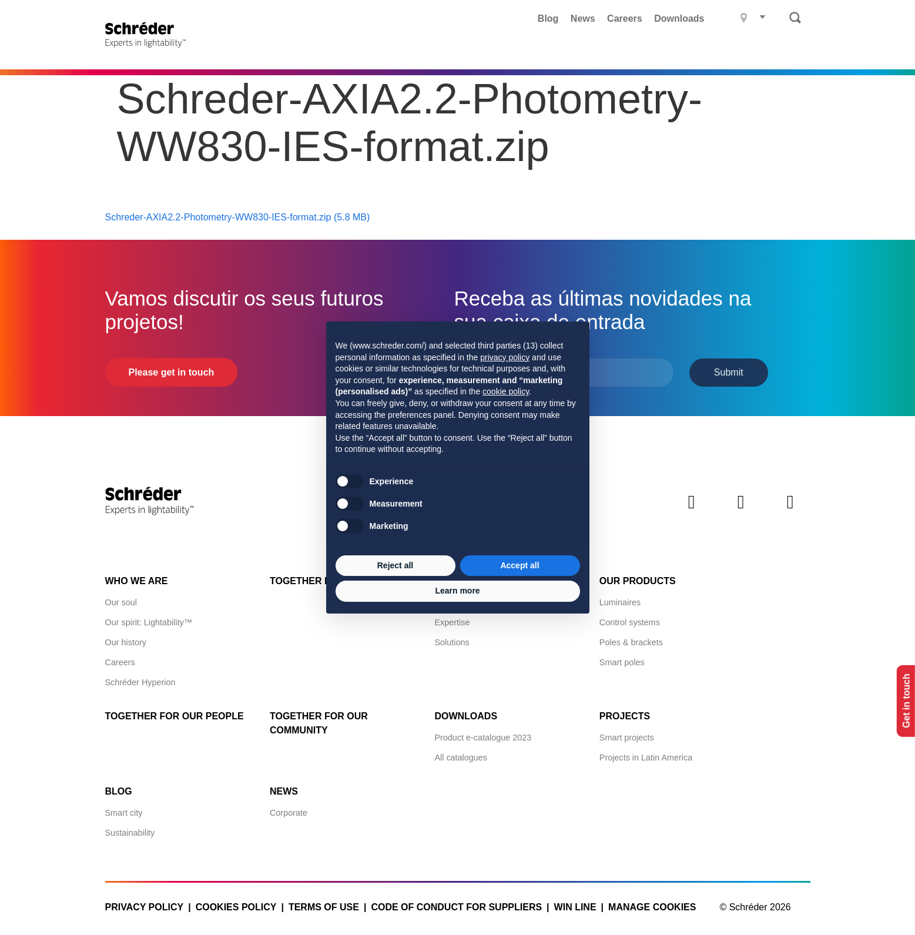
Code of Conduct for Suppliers (456, 904)
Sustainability (130, 829)
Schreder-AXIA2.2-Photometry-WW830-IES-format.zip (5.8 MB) (237, 214)
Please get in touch (171, 369)
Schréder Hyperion (140, 678)
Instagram (741, 509)
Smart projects (626, 734)
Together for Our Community (319, 720)
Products (363, 50)
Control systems (629, 619)
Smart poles (622, 658)
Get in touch (902, 701)
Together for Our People (174, 713)
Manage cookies (652, 904)
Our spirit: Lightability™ (149, 619)
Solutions (451, 639)
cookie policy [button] (505, 391)
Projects (434, 50)
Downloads (679, 19)
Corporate (288, 809)
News (583, 19)
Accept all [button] (519, 565)
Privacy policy (144, 904)
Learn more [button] (457, 590)
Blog (548, 19)
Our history (125, 639)
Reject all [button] (395, 565)
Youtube (790, 509)
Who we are (136, 577)
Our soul (121, 599)
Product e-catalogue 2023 (482, 734)
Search (795, 18)
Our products (637, 577)
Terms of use (324, 904)
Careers (624, 19)
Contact (787, 50)
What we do (509, 50)
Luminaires (620, 599)
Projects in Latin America (645, 754)
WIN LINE (575, 904)
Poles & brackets (631, 639)
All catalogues (460, 754)
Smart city (124, 809)
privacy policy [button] (504, 357)
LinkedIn (691, 509)
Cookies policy (236, 904)
